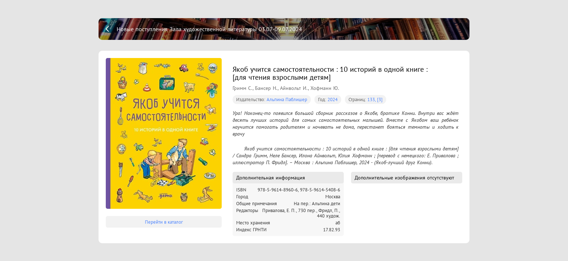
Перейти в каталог (164, 222)
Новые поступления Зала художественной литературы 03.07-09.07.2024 (209, 29)
